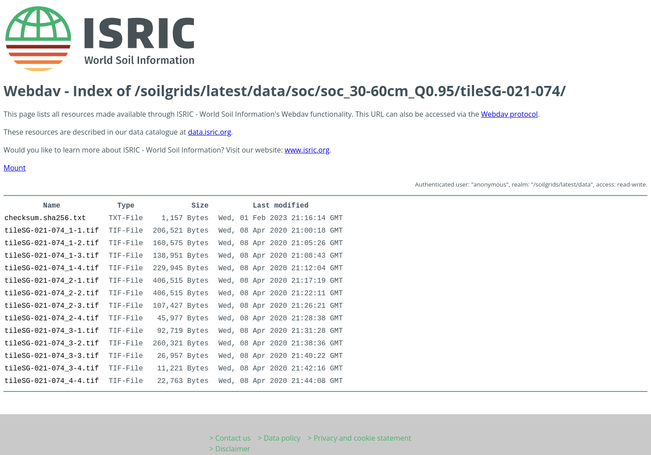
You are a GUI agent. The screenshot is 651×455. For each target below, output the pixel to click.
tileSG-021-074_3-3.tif (51, 356)
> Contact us (230, 438)
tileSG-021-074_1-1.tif (51, 231)
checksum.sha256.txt (45, 218)
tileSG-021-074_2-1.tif (51, 281)
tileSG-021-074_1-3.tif (51, 256)
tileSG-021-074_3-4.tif (51, 369)
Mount (14, 168)
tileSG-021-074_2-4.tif (51, 318)
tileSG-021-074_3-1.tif (51, 331)
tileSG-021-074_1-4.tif (51, 268)
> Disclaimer (230, 449)
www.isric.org (307, 150)
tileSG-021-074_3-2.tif (51, 344)
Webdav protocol (509, 114)
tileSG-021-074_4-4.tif (51, 381)
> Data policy (279, 438)
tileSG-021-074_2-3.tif (51, 306)
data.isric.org (209, 132)
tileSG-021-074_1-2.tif (51, 243)
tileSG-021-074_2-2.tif (51, 293)
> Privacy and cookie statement (360, 438)
